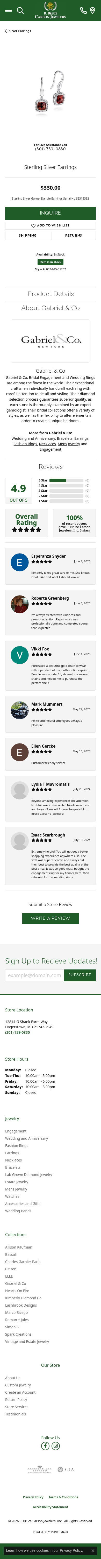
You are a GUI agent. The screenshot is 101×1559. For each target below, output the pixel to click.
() (87, 480)
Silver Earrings (20, 31)
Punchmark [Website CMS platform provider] (59, 1532)
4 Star (43, 485)
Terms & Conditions (63, 1497)
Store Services (16, 1406)
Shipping (28, 235)
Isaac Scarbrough (48, 835)
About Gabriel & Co (50, 308)
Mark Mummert (46, 704)
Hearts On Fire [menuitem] (17, 1290)
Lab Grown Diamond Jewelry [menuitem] (28, 1174)
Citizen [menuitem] (10, 1268)
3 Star (43, 490)
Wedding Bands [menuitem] (18, 1210)
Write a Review (50, 919)
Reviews (51, 467)
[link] (83, 10)
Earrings (81, 438)
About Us (12, 1377)
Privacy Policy (33, 1497)
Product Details (50, 294)
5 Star (43, 480)
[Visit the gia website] (65, 1469)
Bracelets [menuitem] (12, 1167)
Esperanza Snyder (48, 556)
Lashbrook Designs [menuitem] (21, 1305)
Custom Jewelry (18, 1385)
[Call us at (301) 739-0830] (17, 1032)
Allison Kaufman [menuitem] (18, 1247)
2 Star (43, 496)
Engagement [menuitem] (15, 1131)
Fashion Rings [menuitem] (16, 1145)
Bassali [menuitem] (11, 1254)
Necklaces (47, 443)
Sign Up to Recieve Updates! (50, 960)
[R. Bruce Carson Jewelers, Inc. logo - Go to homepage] (50, 10)
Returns (73, 235)
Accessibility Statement (50, 1507)
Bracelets (65, 438)
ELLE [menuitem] (9, 1276)
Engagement (50, 449)
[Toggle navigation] (9, 10)
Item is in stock (50, 262)
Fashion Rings (25, 443)
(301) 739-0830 (50, 149)
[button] (20, 10)
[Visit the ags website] (39, 1469)
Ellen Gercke (43, 746)
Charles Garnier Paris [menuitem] (22, 1261)
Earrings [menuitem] (12, 1152)
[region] (50, 93)
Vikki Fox (40, 648)
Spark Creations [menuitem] (18, 1334)
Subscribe (79, 975)
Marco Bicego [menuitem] (16, 1312)
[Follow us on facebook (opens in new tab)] (45, 1446)
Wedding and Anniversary (33, 438)
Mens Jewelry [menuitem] (16, 1189)
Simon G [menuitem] (12, 1326)
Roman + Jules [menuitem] (17, 1319)
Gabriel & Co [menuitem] (15, 1283)
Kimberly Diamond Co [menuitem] (23, 1297)
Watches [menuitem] (12, 1196)
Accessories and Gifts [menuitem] (22, 1203)
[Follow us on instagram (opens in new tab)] (56, 1446)
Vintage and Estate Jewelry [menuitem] (27, 1341)
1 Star (43, 501)
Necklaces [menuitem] (13, 1160)
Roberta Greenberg (50, 598)
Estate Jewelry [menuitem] (16, 1181)
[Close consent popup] (93, 1550)
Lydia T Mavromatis (50, 784)
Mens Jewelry (69, 443)
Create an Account (20, 1392)
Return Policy (16, 1399)
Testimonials (15, 1414)
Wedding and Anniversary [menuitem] (26, 1138)
